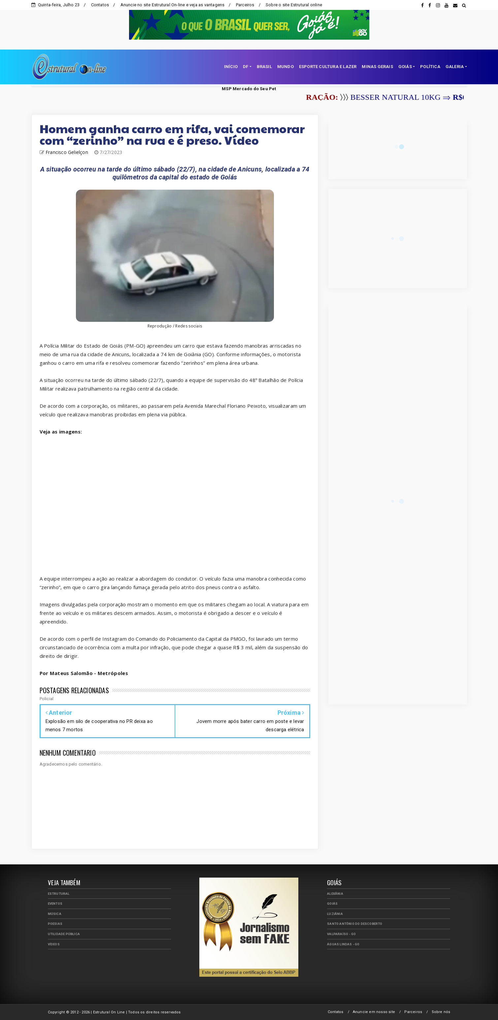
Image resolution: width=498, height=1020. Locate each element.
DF (245, 66)
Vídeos (54, 944)
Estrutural (59, 893)
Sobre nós (441, 1012)
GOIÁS (405, 66)
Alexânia (335, 893)
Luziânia (335, 914)
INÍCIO (231, 66)
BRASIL (264, 66)
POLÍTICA (430, 66)
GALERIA (455, 66)
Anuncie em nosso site (374, 1012)
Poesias (55, 924)
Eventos (55, 903)
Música (54, 914)
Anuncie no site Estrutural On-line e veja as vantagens (172, 4)
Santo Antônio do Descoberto (354, 924)
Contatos (100, 4)
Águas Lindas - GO (343, 944)
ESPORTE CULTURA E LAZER (328, 66)
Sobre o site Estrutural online (294, 4)
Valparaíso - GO (341, 934)
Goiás (332, 903)
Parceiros (245, 4)
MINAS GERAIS (377, 66)
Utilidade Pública (64, 934)
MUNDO (285, 66)
